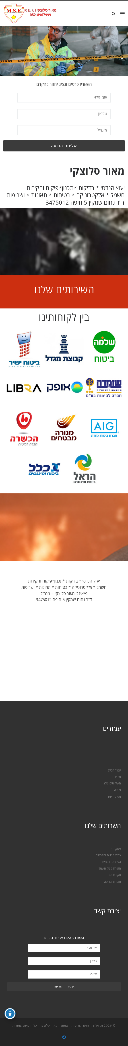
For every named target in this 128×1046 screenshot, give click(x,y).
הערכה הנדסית (111, 862)
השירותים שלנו (64, 289)
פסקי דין (116, 849)
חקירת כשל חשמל (110, 868)
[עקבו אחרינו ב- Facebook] (64, 1037)
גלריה (117, 790)
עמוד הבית (114, 770)
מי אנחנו (116, 777)
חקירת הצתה (113, 875)
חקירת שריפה (112, 882)
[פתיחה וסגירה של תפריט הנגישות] (10, 1013)
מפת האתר (114, 796)
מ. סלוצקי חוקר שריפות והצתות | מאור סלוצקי (72, 1025)
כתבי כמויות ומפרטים (108, 855)
